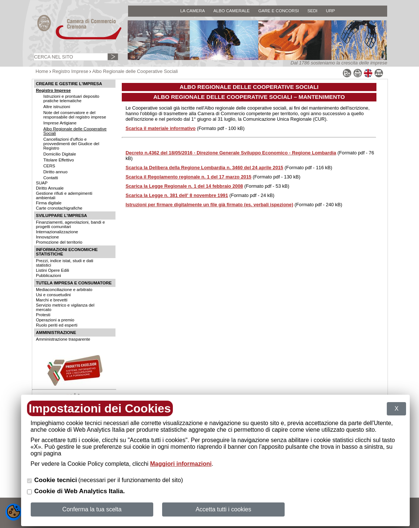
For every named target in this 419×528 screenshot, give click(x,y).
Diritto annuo (55, 172)
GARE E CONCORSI (278, 10)
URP (330, 10)
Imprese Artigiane (60, 123)
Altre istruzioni (56, 106)
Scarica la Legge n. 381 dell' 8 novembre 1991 (176, 195)
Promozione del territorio (59, 242)
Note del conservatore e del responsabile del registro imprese (74, 114)
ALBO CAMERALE (231, 10)
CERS (49, 166)
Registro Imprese (70, 71)
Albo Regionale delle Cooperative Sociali (135, 71)
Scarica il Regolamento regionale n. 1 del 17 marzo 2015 (188, 177)
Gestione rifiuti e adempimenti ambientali (64, 195)
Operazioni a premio (55, 320)
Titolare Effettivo (58, 160)
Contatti (50, 178)
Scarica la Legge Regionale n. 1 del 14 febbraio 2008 (184, 186)
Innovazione (47, 237)
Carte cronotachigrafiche (59, 208)
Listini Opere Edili (52, 270)
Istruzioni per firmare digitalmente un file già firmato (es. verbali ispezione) (209, 204)
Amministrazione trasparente (63, 339)
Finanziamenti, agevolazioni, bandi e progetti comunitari (70, 224)
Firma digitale (48, 203)
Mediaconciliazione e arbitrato (64, 289)
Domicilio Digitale (59, 154)
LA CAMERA (192, 10)
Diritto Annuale (50, 188)
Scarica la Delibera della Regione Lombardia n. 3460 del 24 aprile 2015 (204, 167)
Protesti (43, 315)
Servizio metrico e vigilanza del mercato (65, 307)
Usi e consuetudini (53, 295)
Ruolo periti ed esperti (56, 325)
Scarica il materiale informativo (160, 128)
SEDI (312, 10)
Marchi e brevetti (51, 300)
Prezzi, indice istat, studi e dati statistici (64, 262)
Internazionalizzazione (57, 232)
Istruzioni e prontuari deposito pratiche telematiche (71, 98)
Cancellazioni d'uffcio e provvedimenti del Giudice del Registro (71, 143)
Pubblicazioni (48, 275)
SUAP (41, 183)
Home (42, 71)
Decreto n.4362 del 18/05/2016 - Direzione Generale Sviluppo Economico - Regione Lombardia (230, 153)
